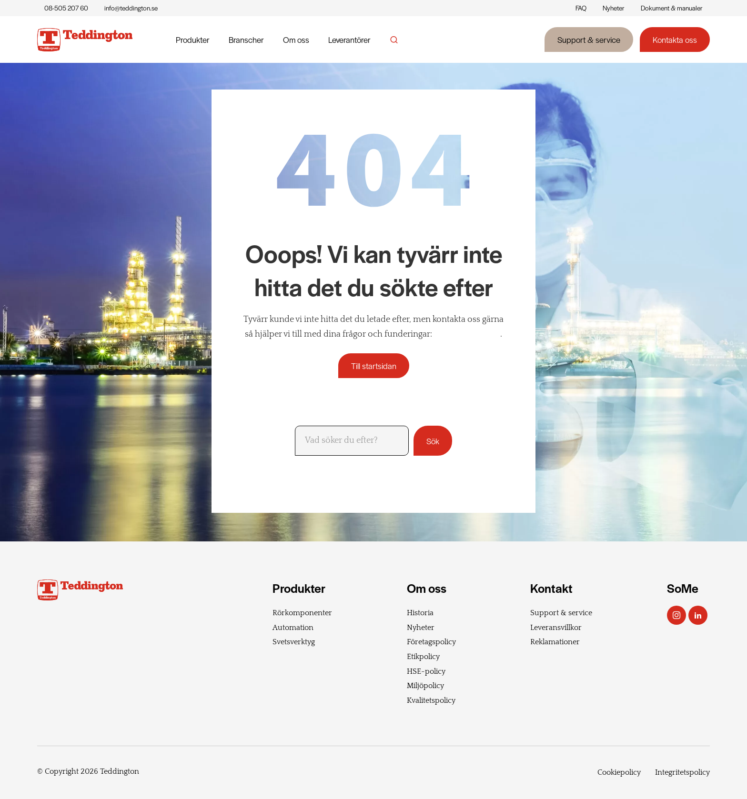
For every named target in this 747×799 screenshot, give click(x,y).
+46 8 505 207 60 (467, 334)
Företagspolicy (431, 642)
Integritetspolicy (682, 772)
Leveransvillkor (556, 627)
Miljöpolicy (425, 685)
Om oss (296, 39)
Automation (293, 627)
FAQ (580, 7)
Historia (420, 613)
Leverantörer (349, 39)
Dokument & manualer (672, 7)
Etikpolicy (423, 656)
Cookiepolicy (619, 772)
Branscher (246, 39)
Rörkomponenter (302, 613)
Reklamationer (555, 642)
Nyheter (614, 7)
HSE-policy (426, 671)
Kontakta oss (675, 39)
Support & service (588, 39)
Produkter (193, 39)
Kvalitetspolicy (431, 700)
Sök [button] (432, 441)
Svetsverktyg (294, 642)
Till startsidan (373, 365)
